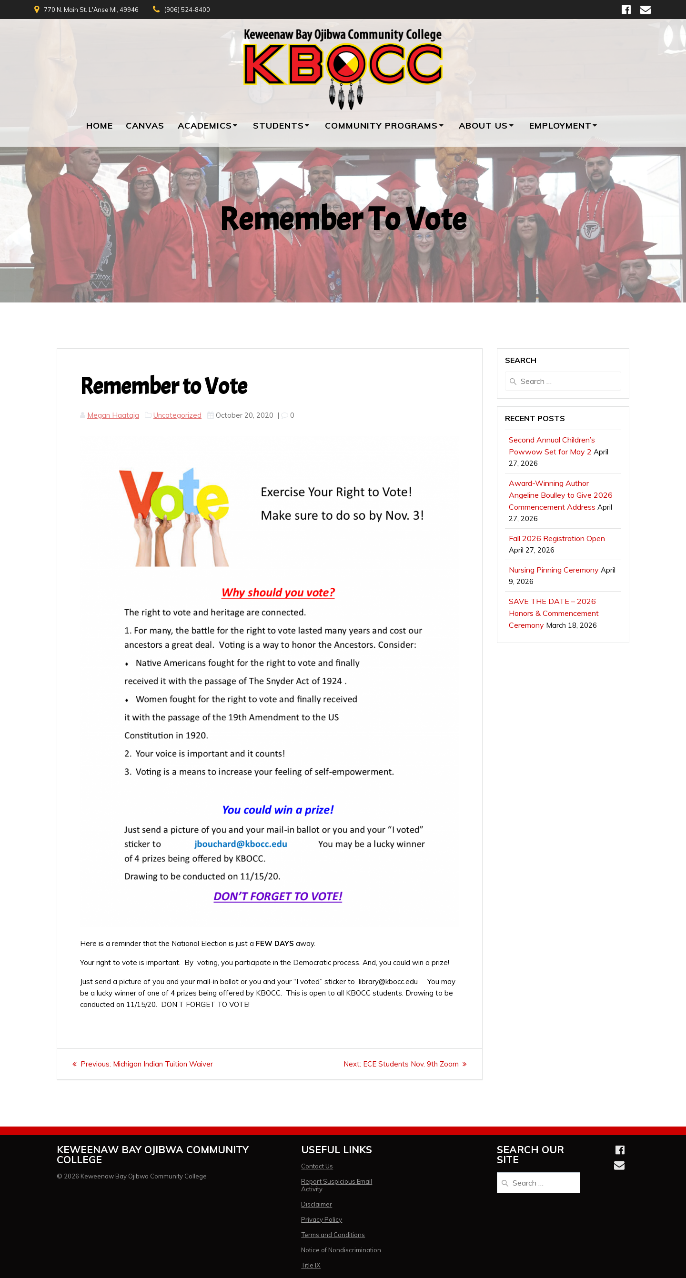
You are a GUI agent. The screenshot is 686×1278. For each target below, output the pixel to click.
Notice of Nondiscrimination (341, 1250)
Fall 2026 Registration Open (557, 538)
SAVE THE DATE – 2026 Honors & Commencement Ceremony (554, 613)
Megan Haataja (113, 415)
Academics (205, 125)
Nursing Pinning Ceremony (554, 569)
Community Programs (381, 125)
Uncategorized (177, 415)
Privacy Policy (321, 1219)
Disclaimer (316, 1204)
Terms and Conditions (333, 1234)
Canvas (145, 125)
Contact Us (317, 1166)
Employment (560, 125)
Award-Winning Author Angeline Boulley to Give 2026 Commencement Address (561, 495)
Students (278, 125)
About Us (483, 125)
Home (99, 125)
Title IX (311, 1265)
